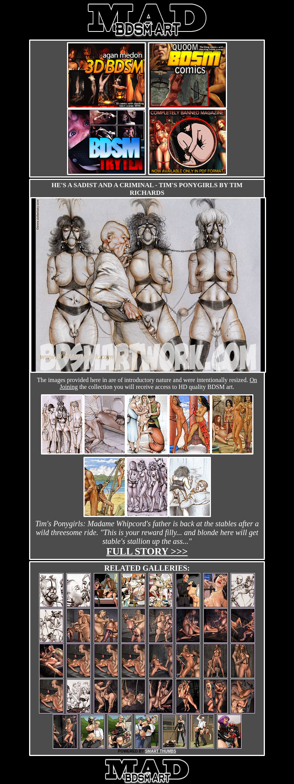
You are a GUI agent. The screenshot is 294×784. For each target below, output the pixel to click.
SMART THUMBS (160, 751)
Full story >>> (147, 551)
